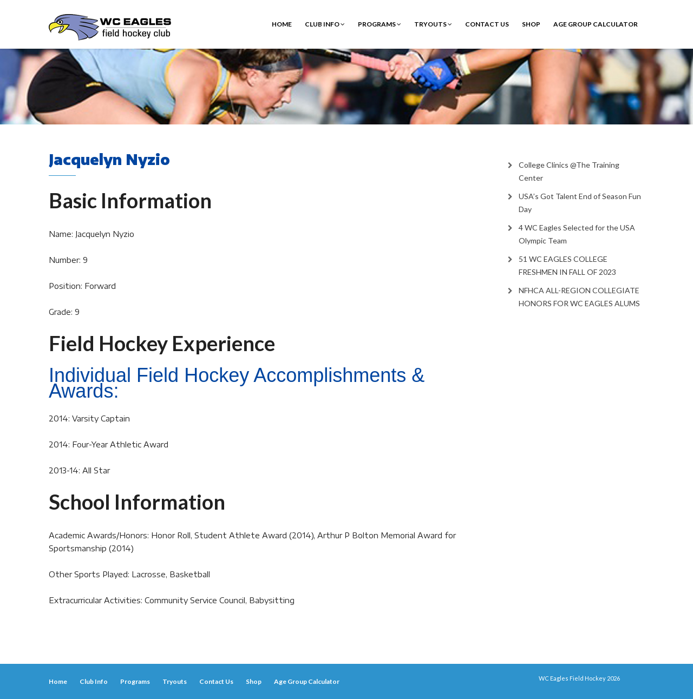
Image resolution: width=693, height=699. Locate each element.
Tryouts (433, 24)
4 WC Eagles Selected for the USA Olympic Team (577, 234)
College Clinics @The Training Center (569, 171)
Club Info (325, 24)
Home (282, 24)
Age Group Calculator (595, 24)
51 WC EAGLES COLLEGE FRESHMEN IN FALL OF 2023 (567, 265)
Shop (531, 24)
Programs (379, 24)
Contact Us (487, 24)
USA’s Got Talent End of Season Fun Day (580, 203)
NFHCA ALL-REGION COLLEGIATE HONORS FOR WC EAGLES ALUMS (579, 297)
